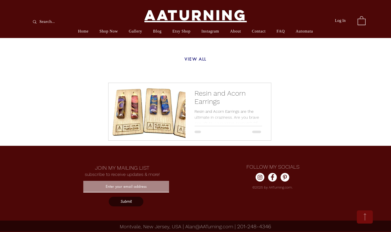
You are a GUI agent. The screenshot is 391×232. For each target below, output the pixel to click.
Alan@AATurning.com (209, 227)
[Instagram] (260, 177)
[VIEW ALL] (195, 59)
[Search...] (59, 21)
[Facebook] (272, 177)
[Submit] (126, 201)
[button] (362, 20)
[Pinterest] (285, 177)
